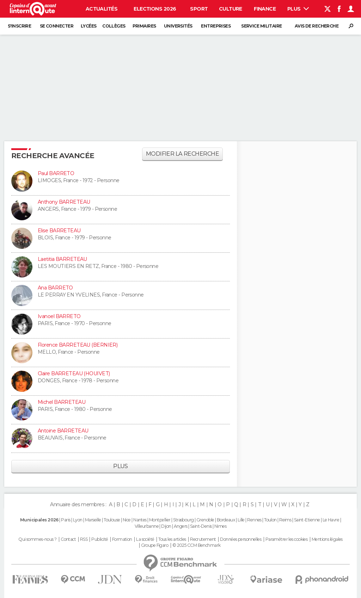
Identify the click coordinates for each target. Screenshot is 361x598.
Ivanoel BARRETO (59, 316)
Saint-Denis (201, 526)
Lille (241, 519)
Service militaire (261, 26)
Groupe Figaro (155, 545)
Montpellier (160, 519)
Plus (298, 9)
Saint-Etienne (307, 519)
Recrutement (203, 539)
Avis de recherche (316, 26)
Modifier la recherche (182, 153)
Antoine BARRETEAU (63, 430)
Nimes (220, 526)
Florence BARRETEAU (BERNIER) (77, 345)
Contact (68, 539)
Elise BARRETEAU (59, 230)
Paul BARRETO (56, 173)
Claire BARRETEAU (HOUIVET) (74, 373)
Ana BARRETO (55, 288)
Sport (199, 9)
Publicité (99, 539)
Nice (127, 519)
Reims (285, 519)
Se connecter (56, 26)
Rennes (254, 519)
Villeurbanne (147, 526)
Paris (65, 519)
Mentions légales (327, 539)
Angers (181, 526)
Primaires (144, 26)
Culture (230, 9)
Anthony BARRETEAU (64, 202)
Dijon (166, 526)
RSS (83, 539)
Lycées (89, 26)
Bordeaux (226, 519)
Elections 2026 (155, 9)
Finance (265, 9)
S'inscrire (19, 26)
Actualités (101, 9)
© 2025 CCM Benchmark (196, 545)
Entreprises (216, 26)
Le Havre (331, 519)
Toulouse (112, 519)
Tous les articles (172, 539)
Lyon (77, 519)
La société (145, 539)
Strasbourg (183, 519)
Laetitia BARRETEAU (62, 259)
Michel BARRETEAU (61, 402)
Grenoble (205, 519)
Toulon (270, 519)
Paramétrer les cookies (286, 539)
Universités (178, 26)
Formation (122, 539)
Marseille (93, 519)
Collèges (114, 26)
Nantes (140, 519)
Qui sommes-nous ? (37, 539)
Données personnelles (240, 539)
